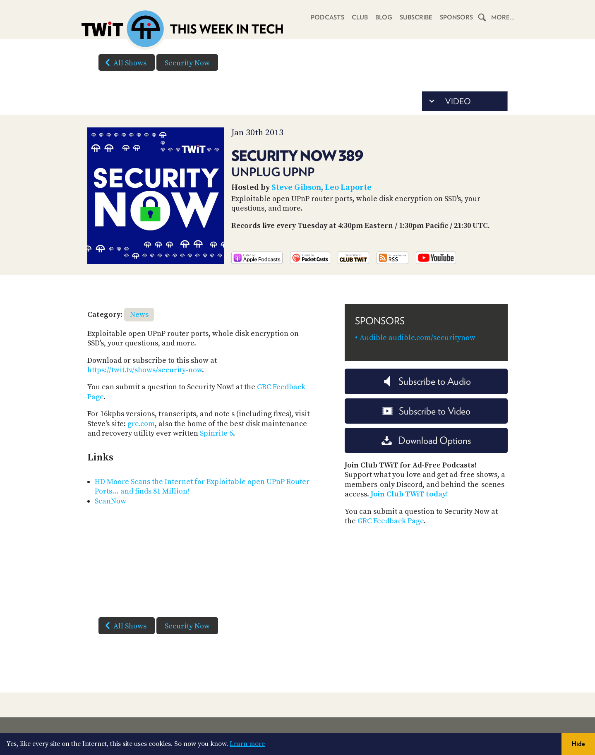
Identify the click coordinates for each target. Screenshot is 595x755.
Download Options (426, 440)
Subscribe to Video (426, 411)
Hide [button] (578, 744)
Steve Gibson (296, 187)
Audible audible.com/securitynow (417, 338)
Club (360, 17)
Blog (383, 17)
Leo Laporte (348, 187)
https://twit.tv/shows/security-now (144, 370)
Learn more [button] (247, 744)
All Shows (124, 62)
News (139, 314)
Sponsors (456, 17)
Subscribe (416, 17)
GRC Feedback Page (390, 521)
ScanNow (110, 501)
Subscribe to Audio (426, 381)
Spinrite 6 (216, 433)
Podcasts (327, 17)
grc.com (141, 424)
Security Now (187, 63)
